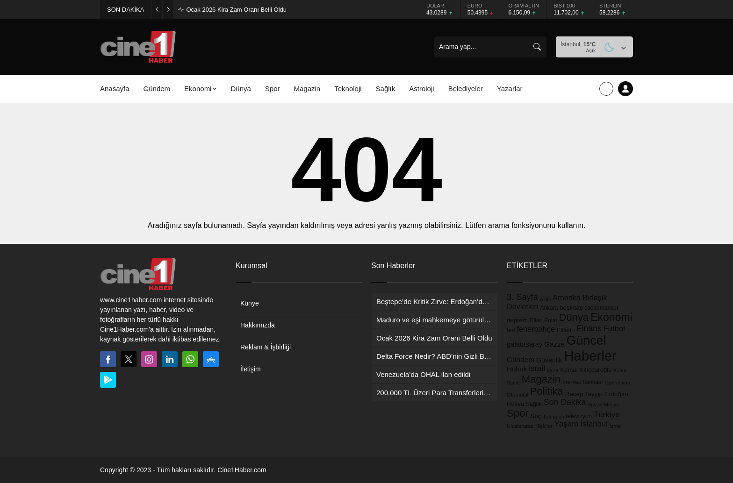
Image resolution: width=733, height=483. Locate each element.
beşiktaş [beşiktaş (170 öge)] (571, 307)
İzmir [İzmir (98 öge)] (615, 426)
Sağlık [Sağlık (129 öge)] (534, 404)
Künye (249, 303)
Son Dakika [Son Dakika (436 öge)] (565, 402)
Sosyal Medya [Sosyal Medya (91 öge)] (603, 404)
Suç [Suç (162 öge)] (536, 415)
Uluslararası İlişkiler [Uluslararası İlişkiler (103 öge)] (530, 426)
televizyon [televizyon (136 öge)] (579, 416)
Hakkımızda (257, 325)
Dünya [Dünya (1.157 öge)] (574, 317)
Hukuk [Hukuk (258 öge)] (517, 369)
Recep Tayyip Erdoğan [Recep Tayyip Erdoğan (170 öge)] (596, 394)
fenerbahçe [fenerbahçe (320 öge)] (536, 329)
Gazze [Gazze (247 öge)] (554, 344)
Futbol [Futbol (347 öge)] (614, 328)
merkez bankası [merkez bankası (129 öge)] (582, 382)
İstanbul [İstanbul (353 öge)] (594, 423)
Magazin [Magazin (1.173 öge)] (541, 379)
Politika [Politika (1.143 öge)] (546, 391)
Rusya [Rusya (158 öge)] (515, 403)
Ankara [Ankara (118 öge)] (549, 308)
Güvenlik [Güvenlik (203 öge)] (549, 360)
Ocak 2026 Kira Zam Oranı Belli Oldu (236, 9)
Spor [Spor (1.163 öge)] (518, 413)
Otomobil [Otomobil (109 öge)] (517, 395)
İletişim (250, 369)
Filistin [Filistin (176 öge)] (566, 330)
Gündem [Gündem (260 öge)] (520, 359)
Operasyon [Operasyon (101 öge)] (617, 382)
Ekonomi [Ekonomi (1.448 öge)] (611, 317)
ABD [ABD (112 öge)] (545, 299)
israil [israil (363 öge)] (537, 368)
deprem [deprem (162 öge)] (517, 320)
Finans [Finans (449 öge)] (588, 328)
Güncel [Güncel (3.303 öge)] (586, 341)
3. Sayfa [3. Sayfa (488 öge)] (522, 297)
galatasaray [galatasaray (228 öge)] (524, 344)
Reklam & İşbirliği (265, 347)
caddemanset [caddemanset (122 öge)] (601, 308)
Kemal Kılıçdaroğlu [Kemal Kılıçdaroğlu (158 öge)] (585, 369)
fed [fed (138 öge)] (511, 330)
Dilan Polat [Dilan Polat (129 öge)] (543, 320)
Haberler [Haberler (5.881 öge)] (590, 355)
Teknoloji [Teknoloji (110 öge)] (553, 416)
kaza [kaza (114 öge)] (553, 370)
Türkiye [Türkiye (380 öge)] (607, 414)
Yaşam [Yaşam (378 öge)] (566, 423)
